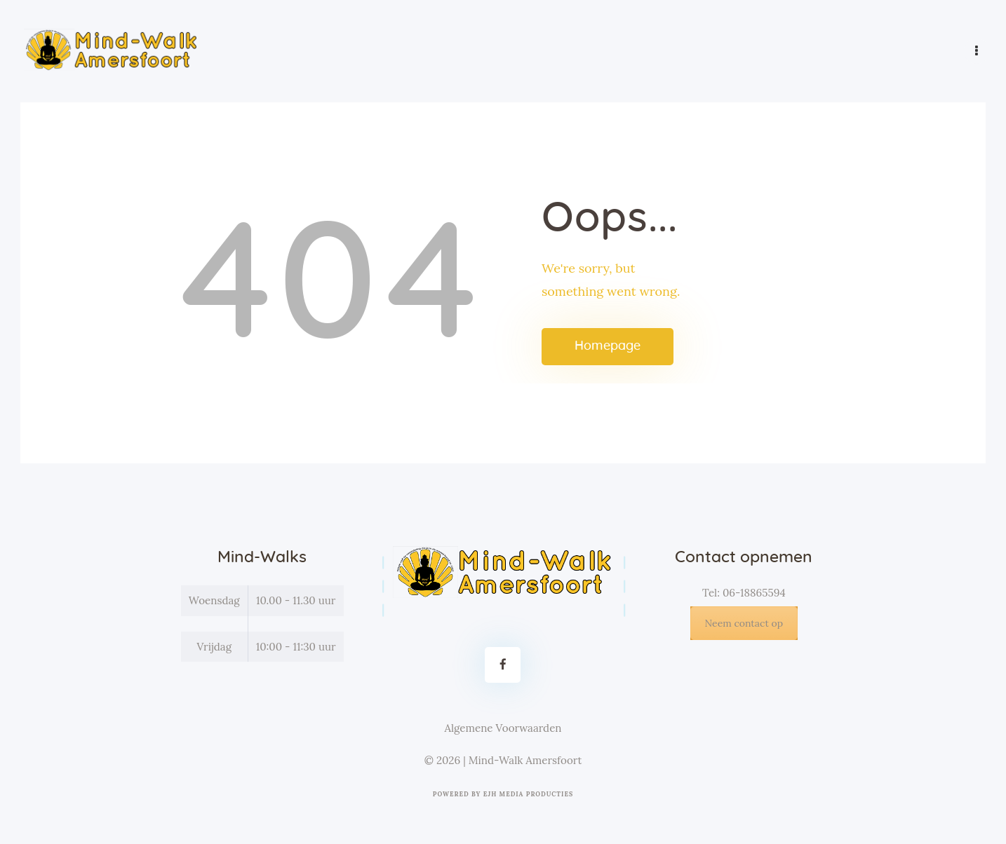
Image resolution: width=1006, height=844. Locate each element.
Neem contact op (744, 623)
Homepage (608, 346)
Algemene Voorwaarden (502, 728)
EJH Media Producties (528, 794)
